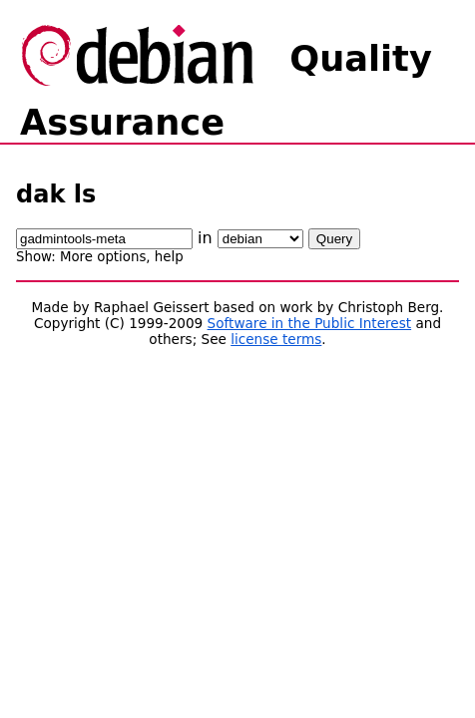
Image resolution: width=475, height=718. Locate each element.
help (169, 256)
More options (103, 256)
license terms (276, 339)
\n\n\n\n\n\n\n (260, 238)
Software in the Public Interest (310, 323)
